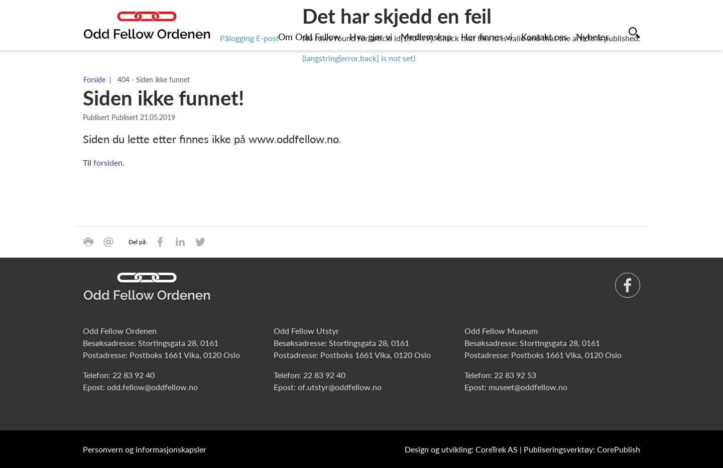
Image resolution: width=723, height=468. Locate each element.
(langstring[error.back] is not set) (358, 58)
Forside (94, 79)
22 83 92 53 (515, 375)
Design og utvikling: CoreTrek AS (461, 449)
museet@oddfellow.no (528, 387)
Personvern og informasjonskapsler (144, 449)
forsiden (108, 162)
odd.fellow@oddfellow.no (152, 387)
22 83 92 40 (133, 375)
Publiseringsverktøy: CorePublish (582, 449)
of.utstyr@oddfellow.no (340, 387)
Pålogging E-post (249, 38)
